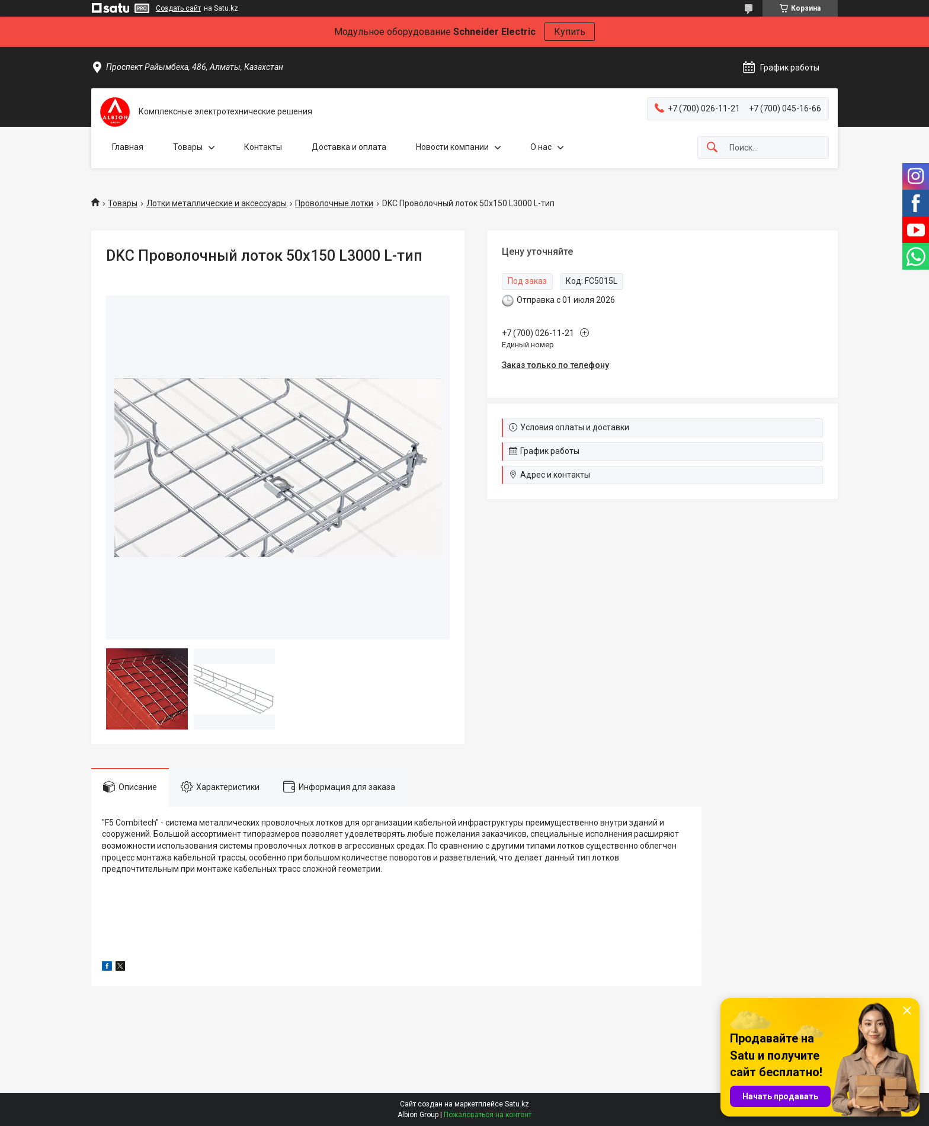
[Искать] (712, 148)
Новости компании (452, 147)
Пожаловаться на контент (487, 1115)
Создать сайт (178, 8)
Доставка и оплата (349, 147)
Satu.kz (517, 1104)
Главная (127, 147)
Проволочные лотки (334, 203)
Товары (188, 147)
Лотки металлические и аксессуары (216, 203)
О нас (541, 147)
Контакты (263, 147)
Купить (569, 31)
